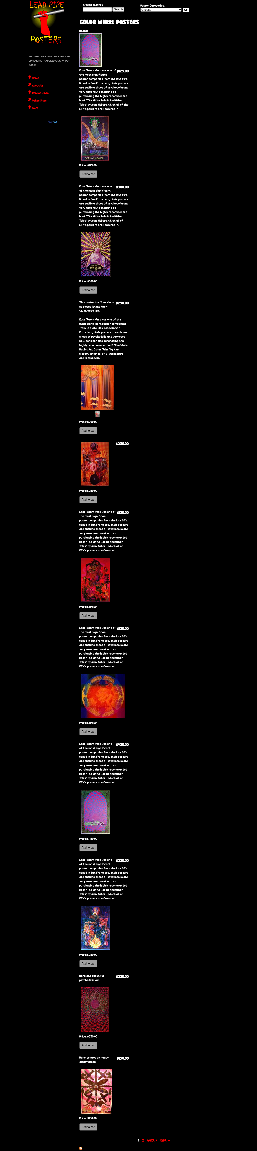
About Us (38, 85)
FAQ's (35, 108)
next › (152, 1140)
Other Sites (39, 100)
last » (165, 1140)
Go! (186, 10)
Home (35, 78)
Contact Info (40, 93)
